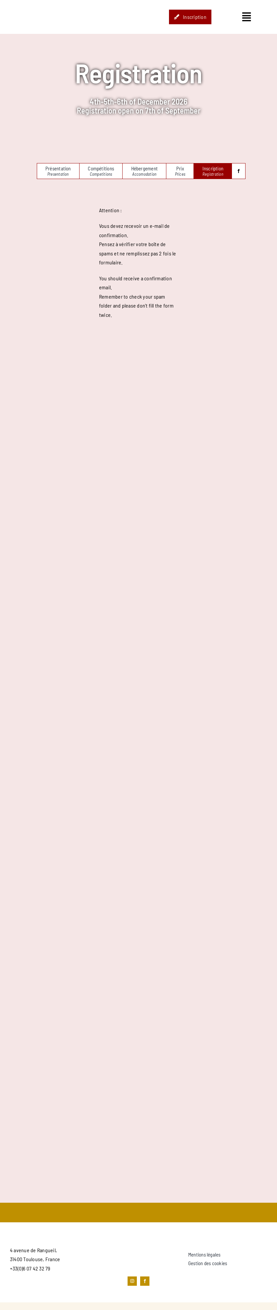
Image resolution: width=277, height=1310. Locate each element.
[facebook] (239, 171)
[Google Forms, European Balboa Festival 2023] (138, 758)
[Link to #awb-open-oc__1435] (246, 17)
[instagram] (132, 1281)
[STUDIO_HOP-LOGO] (42, 4)
